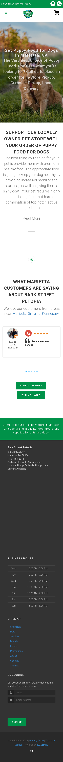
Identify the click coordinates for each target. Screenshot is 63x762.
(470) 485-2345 (16, 458)
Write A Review (31, 394)
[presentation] (25, 708)
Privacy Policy (36, 740)
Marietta (19, 313)
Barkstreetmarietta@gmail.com (24, 461)
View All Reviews (31, 385)
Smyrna (34, 313)
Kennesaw (50, 313)
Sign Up (17, 721)
